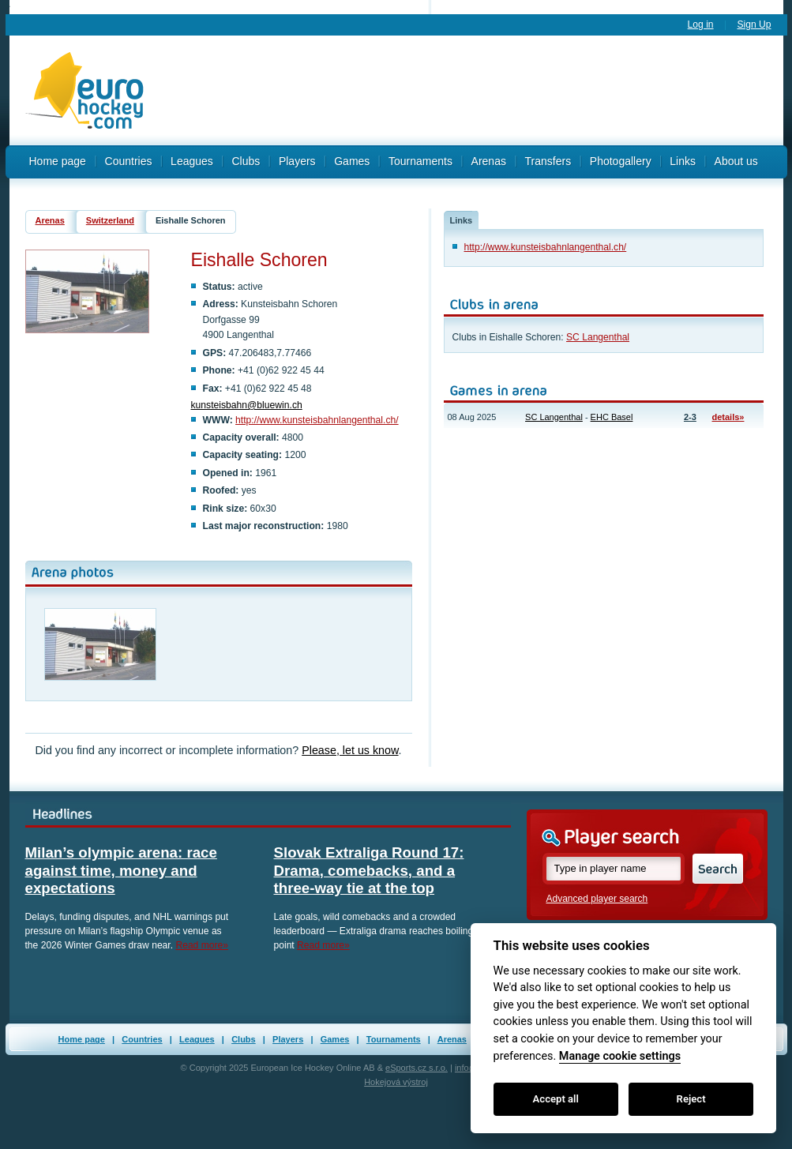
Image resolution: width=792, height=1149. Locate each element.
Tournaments (420, 161)
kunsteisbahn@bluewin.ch (246, 405)
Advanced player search (597, 898)
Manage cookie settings (620, 1056)
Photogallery (620, 161)
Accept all (556, 1099)
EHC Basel (612, 417)
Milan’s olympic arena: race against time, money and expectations (121, 870)
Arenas (488, 161)
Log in (701, 24)
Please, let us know (350, 750)
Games (352, 161)
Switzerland (110, 220)
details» (728, 417)
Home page (57, 161)
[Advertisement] (471, 90)
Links (683, 161)
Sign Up (754, 24)
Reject (691, 1099)
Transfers (548, 161)
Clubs (245, 161)
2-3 (690, 417)
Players (297, 161)
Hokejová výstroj (396, 1082)
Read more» (201, 945)
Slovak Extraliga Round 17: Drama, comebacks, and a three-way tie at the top (369, 870)
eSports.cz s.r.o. (416, 1067)
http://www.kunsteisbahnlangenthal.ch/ (317, 420)
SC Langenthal (597, 337)
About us (736, 161)
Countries (128, 161)
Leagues (192, 161)
